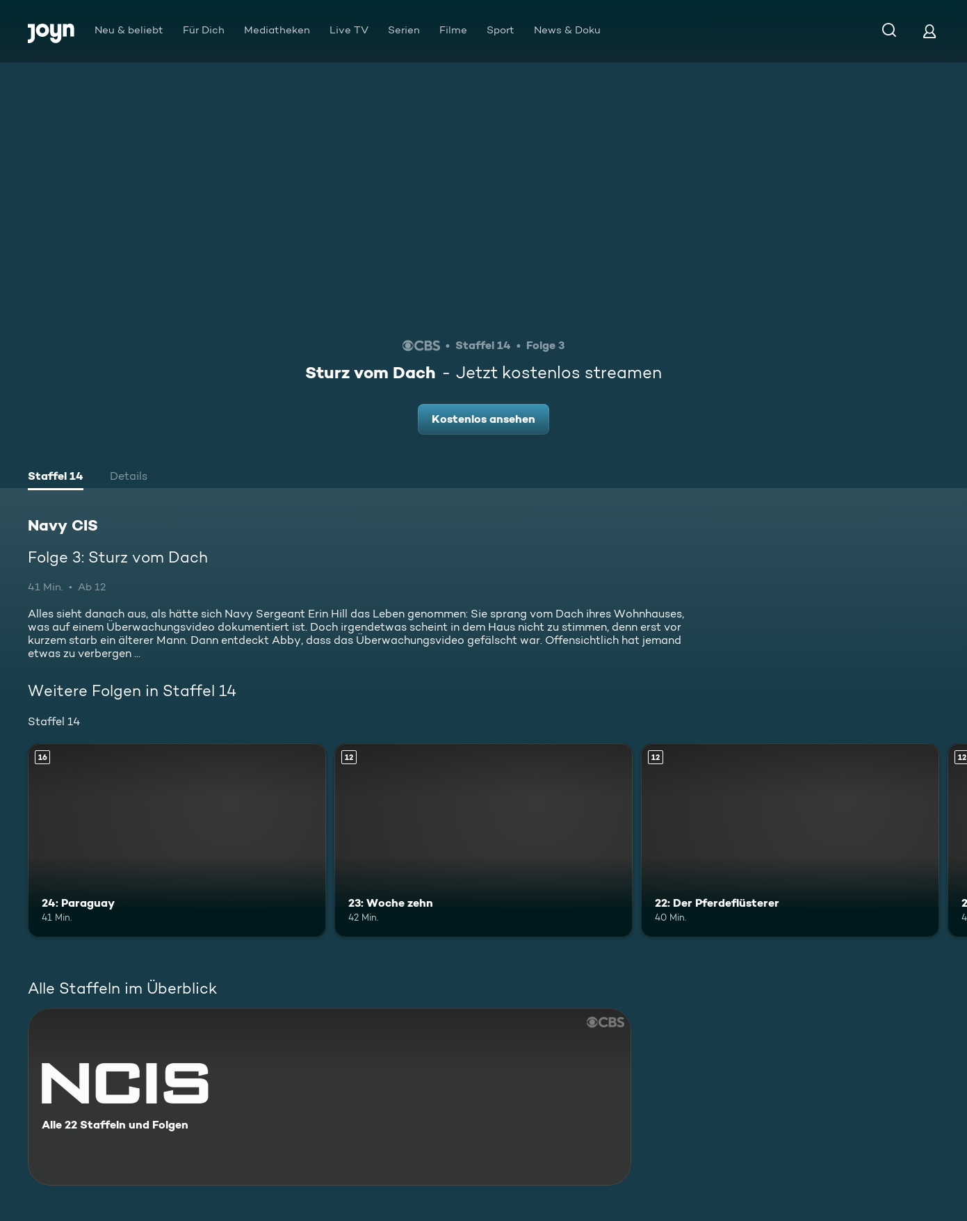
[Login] (929, 31)
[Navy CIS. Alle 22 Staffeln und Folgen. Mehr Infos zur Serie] (329, 1097)
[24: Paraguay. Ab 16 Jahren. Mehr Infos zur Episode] (177, 840)
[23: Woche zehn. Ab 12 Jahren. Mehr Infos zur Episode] (483, 840)
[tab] (55, 477)
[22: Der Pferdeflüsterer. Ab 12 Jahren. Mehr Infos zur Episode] (790, 840)
